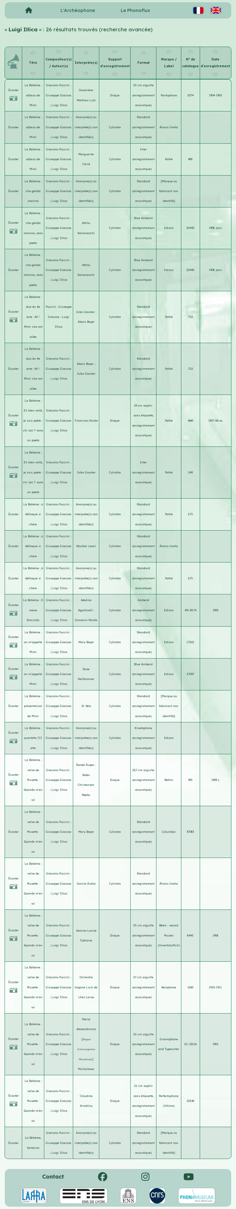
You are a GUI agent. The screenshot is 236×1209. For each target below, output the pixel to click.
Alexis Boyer (86, 321)
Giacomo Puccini (58, 85)
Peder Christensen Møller (86, 785)
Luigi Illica (59, 105)
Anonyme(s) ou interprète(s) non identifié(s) (86, 127)
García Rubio (86, 883)
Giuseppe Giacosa (58, 95)
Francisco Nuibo (86, 420)
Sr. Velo (86, 706)
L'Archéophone (78, 10)
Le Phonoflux (135, 10)
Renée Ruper (85, 765)
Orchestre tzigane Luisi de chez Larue (86, 987)
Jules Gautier (86, 312)
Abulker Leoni (86, 546)
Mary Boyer (86, 642)
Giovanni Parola (86, 620)
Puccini (51, 306)
